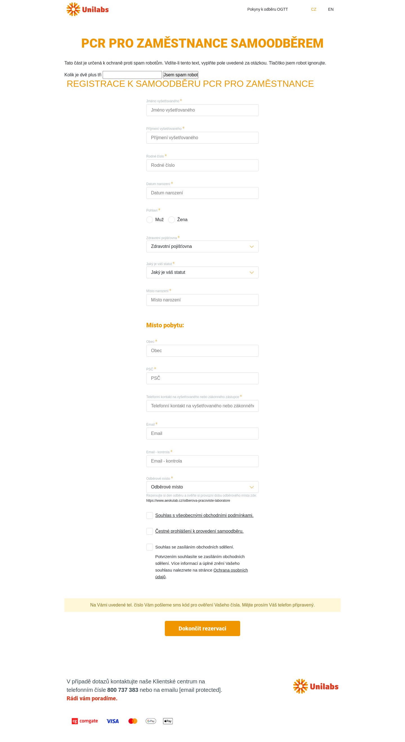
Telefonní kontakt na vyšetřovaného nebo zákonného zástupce (192, 397)
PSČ (149, 369)
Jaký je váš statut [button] (168, 272)
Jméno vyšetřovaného (162, 101)
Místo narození (157, 291)
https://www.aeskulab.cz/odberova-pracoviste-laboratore (188, 501)
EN (331, 9)
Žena (182, 219)
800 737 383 (122, 690)
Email (150, 424)
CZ (313, 9)
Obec (150, 342)
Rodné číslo (155, 156)
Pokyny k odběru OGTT (267, 9)
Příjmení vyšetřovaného (164, 129)
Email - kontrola (158, 452)
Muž (159, 219)
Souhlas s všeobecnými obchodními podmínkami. (204, 515)
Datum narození (158, 184)
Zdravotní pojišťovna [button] (171, 246)
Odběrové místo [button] (167, 487)
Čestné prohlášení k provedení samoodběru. (199, 531)
